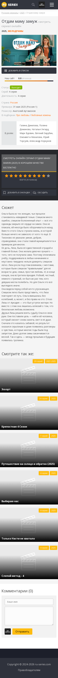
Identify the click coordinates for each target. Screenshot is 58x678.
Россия (14, 102)
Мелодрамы (15, 31)
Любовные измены (41, 115)
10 (48, 176)
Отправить (22, 631)
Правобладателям (29, 670)
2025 (22, 12)
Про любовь (22, 115)
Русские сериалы (10, 12)
